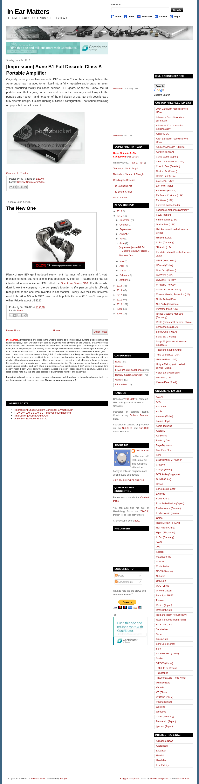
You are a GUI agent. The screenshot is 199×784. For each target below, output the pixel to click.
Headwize (161, 760)
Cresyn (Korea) (164, 469)
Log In (177, 16)
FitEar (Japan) (163, 214)
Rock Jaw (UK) (164, 624)
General (119, 379)
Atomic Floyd (162, 421)
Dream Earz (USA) (165, 176)
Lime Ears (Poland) (166, 270)
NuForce (160, 576)
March (123, 270)
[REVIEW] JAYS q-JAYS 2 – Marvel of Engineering (42, 412)
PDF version (133, 157)
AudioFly (160, 430)
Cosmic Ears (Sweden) (168, 166)
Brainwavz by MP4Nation (169, 460)
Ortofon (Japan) (164, 590)
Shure (159, 634)
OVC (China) (162, 585)
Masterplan (183, 778)
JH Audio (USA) (164, 247)
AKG (158, 401)
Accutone (161, 406)
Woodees (161, 711)
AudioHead (162, 745)
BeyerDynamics (164, 445)
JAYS (159, 542)
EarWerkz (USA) (164, 200)
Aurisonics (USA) (165, 152)
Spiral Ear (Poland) (166, 336)
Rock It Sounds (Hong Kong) (171, 619)
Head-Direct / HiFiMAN (168, 523)
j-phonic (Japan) (164, 726)
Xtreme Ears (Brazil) (166, 382)
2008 (119, 313)
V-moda (160, 687)
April (122, 266)
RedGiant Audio (164, 610)
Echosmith (117, 135)
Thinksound (162, 673)
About (131, 16)
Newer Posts (13, 330)
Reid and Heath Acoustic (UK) (171, 615)
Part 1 (134, 162)
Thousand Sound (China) (169, 350)
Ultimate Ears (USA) (166, 359)
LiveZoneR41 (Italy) (166, 280)
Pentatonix (117, 88)
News (20, 310)
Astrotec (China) (164, 416)
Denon (159, 484)
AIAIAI (159, 397)
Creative (160, 464)
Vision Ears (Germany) (168, 372)
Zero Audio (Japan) (166, 721)
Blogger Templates (129, 778)
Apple (159, 411)
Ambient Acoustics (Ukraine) (170, 147)
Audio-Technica (164, 426)
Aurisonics (161, 435)
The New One (21, 208)
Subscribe (147, 16)
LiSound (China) (164, 265)
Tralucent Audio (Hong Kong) (171, 677)
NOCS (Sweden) (164, 571)
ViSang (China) (164, 702)
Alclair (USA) (162, 134)
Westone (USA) (164, 377)
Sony (158, 648)
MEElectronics (163, 556)
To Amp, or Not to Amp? (125, 168)
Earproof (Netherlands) (168, 205)
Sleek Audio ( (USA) (166, 331)
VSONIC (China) (164, 697)
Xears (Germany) (165, 716)
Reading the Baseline (124, 180)
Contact (163, 16)
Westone (160, 707)
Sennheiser (162, 629)
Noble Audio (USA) (166, 299)
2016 (119, 211)
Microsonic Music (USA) (168, 289)
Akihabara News (164, 741)
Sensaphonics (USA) (167, 327)
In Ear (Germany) (165, 242)
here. (137, 520)
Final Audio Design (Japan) (170, 503)
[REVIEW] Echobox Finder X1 (31, 418)
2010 (119, 304)
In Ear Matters (28, 11)
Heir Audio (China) (165, 527)
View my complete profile (128, 480)
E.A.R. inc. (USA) (165, 181)
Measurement (120, 197)
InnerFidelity (162, 765)
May (122, 261)
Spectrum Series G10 (74, 283)
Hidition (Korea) (164, 237)
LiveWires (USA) (164, 275)
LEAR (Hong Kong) (166, 260)
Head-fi (160, 755)
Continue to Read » (17, 173)
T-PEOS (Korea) (164, 663)
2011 (119, 299)
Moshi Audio (162, 566)
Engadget (161, 750)
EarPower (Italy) (164, 185)
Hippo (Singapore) (165, 532)
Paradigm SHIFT (164, 595)
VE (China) (162, 692)
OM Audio (161, 581)
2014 (119, 285)
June (122, 243)
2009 (119, 309)
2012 (119, 295)
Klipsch (160, 552)
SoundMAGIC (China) (167, 653)
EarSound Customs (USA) (169, 195)
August (123, 234)
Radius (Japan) (164, 605)
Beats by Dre (162, 440)
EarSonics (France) (166, 190)
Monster (160, 561)
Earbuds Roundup (139, 415)
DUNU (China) (163, 479)
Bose (158, 455)
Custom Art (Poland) (166, 171)
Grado (159, 518)
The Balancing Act (122, 186)
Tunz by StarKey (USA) (168, 354)
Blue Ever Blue (163, 450)
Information (121, 384)
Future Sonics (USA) (166, 219)
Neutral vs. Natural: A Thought (128, 174)
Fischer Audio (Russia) (168, 513)
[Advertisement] (51, 391)
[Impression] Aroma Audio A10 (31, 415)
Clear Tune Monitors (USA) (170, 161)
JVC (158, 547)
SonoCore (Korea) (165, 644)
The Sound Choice (122, 191)
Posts (119, 575)
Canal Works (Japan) (167, 156)
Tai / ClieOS (142, 451)
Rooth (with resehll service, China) (174, 322)
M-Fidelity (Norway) (166, 284)
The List (129, 399)
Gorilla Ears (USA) (165, 224)
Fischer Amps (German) (168, 508)
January (124, 280)
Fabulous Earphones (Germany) (172, 210)
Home (118, 16)
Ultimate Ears (163, 682)
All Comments (124, 582)
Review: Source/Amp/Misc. (31, 182)
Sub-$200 (144, 428)
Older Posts (100, 331)
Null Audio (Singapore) (167, 304)
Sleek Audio (162, 639)
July (122, 238)
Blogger (63, 778)
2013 (119, 290)
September (125, 229)
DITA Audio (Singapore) (168, 474)
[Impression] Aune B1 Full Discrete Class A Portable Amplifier (54, 70)
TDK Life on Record (166, 668)
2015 (119, 216)
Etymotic (160, 493)
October (124, 224)
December (125, 220)
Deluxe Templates (159, 778)
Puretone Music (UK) (167, 309)
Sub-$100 (127, 428)
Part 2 (142, 162)
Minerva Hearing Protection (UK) (173, 294)
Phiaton (160, 600)
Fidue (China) (163, 498)
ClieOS (144, 511)
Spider (159, 658)
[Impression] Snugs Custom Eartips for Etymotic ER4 (43, 409)
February (124, 275)
